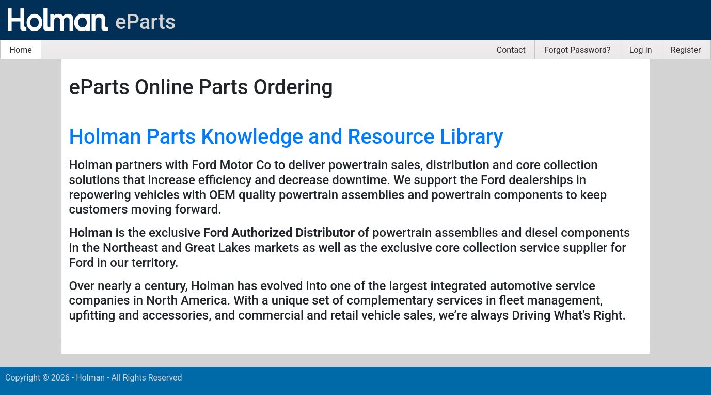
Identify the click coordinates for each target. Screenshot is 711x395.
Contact (511, 50)
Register (686, 50)
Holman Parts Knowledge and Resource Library (286, 137)
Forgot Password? (577, 50)
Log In (640, 50)
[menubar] (355, 49)
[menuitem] (21, 49)
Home (21, 50)
